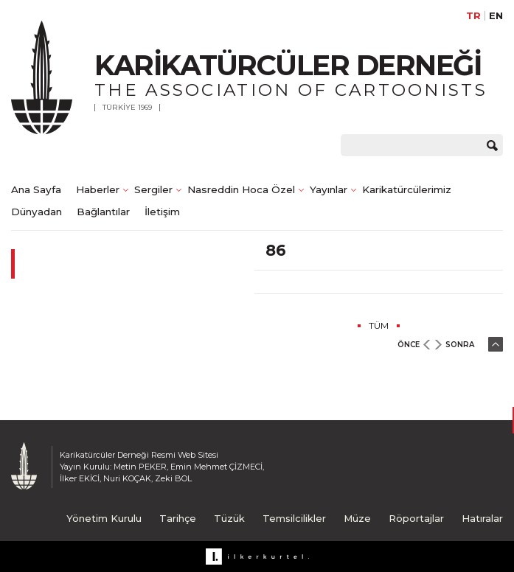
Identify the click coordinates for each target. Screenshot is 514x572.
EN (496, 16)
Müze (357, 518)
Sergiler (153, 189)
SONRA (459, 344)
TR (473, 16)
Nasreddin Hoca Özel (241, 189)
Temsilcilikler (294, 518)
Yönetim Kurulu (104, 518)
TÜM (379, 325)
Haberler (97, 189)
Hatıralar (482, 518)
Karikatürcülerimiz (406, 189)
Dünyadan (36, 211)
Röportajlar (416, 518)
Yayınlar (328, 189)
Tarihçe (177, 518)
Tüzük (229, 518)
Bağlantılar (103, 211)
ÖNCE (408, 344)
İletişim (162, 211)
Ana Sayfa (36, 189)
